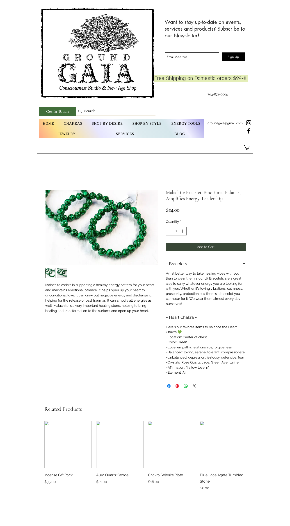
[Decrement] (170, 231)
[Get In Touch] (57, 111)
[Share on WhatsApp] (186, 386)
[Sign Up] (233, 56)
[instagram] (248, 122)
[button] (73, 123)
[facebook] (248, 130)
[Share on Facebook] (168, 386)
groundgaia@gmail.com (225, 123)
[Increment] (183, 231)
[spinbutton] (176, 231)
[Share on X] (194, 386)
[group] (145, 456)
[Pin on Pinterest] (177, 386)
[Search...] (115, 111)
